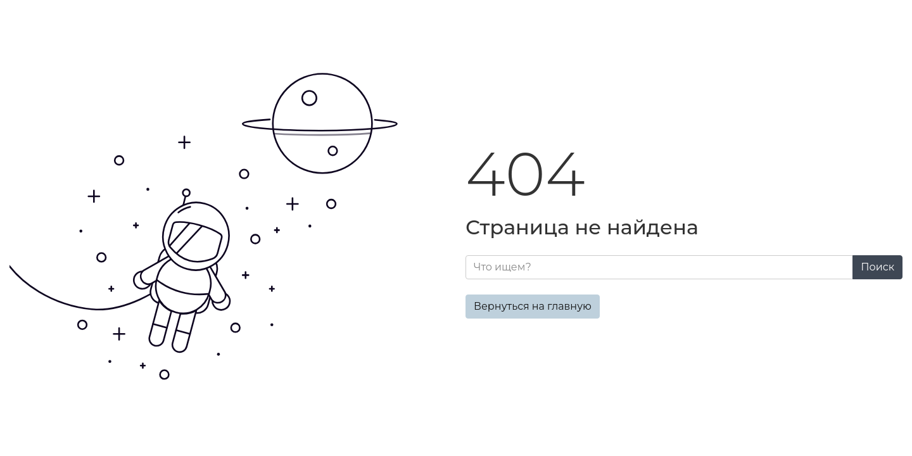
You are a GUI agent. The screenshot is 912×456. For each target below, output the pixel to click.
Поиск (877, 267)
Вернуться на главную (533, 306)
